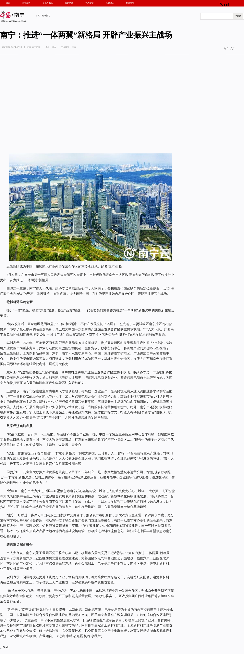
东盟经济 (110, 3)
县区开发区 (48, 3)
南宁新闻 (26, 3)
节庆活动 (89, 3)
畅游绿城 (130, 3)
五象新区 (69, 3)
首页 (8, 3)
